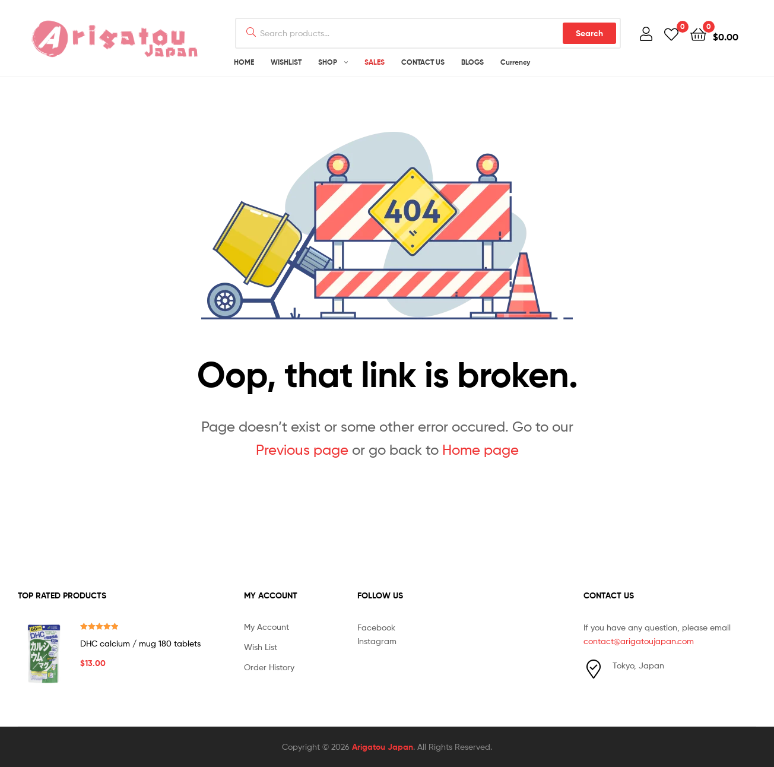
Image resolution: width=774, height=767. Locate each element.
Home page (480, 449)
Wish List (260, 647)
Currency (515, 62)
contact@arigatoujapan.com (638, 641)
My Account (266, 627)
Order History (269, 667)
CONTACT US (423, 62)
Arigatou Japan (382, 746)
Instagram (376, 641)
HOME (244, 62)
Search (589, 33)
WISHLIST (286, 62)
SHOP (327, 62)
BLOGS (472, 62)
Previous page (302, 449)
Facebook (376, 627)
